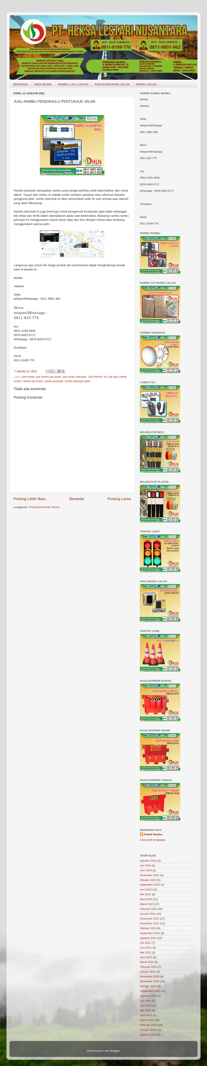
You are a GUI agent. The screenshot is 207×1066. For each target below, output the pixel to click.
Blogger (114, 1050)
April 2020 (146, 1015)
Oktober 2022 (148, 880)
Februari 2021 (148, 966)
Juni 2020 (146, 1005)
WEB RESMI (43, 84)
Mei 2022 (145, 894)
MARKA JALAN (146, 84)
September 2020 (150, 991)
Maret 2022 (147, 904)
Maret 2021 (147, 961)
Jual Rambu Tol (97, 376)
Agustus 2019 (148, 1034)
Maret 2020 (147, 1020)
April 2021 (146, 957)
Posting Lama (119, 499)
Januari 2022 (148, 913)
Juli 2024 (145, 865)
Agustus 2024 (148, 860)
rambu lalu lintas (33, 381)
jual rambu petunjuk (75, 376)
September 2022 (150, 884)
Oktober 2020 (148, 986)
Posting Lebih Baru (30, 499)
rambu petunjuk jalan (77, 381)
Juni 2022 (146, 889)
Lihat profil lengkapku (153, 839)
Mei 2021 (145, 952)
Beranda (76, 499)
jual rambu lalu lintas (48, 376)
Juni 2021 (146, 947)
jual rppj (113, 376)
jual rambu (28, 376)
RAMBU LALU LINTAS (73, 84)
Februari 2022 (148, 908)
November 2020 (149, 981)
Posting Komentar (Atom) (44, 507)
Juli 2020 (145, 1000)
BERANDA (20, 84)
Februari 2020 (148, 1024)
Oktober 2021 (148, 928)
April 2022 (146, 899)
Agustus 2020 (148, 995)
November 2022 (149, 875)
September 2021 (150, 933)
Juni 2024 (146, 870)
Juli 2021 (145, 942)
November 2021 (149, 923)
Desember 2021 (149, 918)
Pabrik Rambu (153, 834)
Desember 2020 (149, 976)
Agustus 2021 (148, 937)
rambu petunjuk (53, 381)
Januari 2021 (148, 971)
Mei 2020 (145, 1010)
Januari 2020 (148, 1029)
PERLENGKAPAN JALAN (112, 84)
